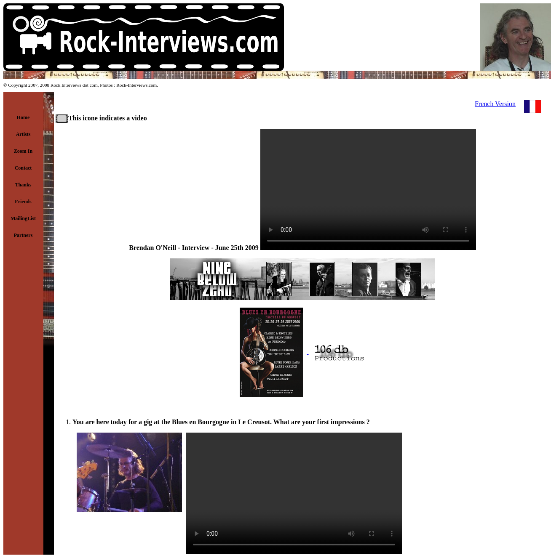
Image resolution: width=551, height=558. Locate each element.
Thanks (23, 185)
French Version (495, 103)
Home (23, 117)
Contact (23, 168)
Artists (23, 134)
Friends (23, 202)
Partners (23, 235)
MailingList (23, 218)
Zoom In (23, 151)
